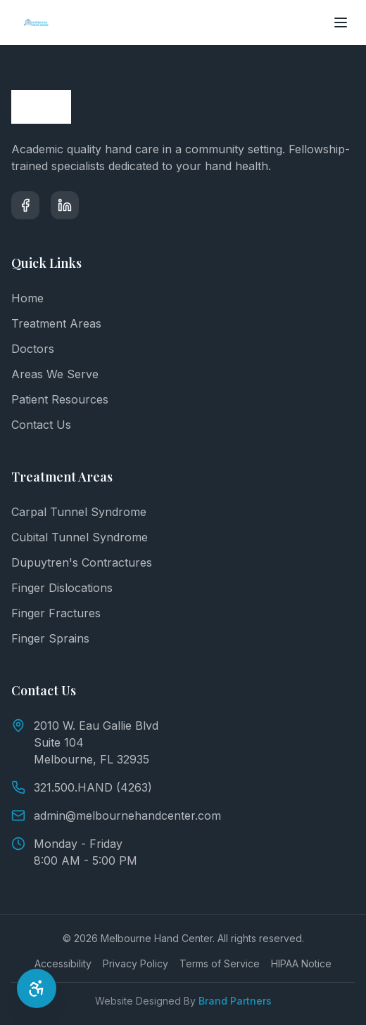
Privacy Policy (135, 963)
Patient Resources (59, 399)
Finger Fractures (56, 613)
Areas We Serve (55, 374)
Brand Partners (235, 1001)
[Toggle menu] (341, 22)
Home (27, 298)
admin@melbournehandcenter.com (116, 815)
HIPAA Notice (301, 963)
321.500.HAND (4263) (81, 787)
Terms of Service (219, 963)
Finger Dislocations (62, 588)
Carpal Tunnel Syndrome (78, 512)
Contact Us (41, 425)
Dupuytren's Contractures (81, 562)
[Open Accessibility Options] (36, 988)
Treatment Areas (56, 323)
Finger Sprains (50, 638)
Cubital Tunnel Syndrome (79, 537)
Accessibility (63, 963)
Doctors (32, 349)
